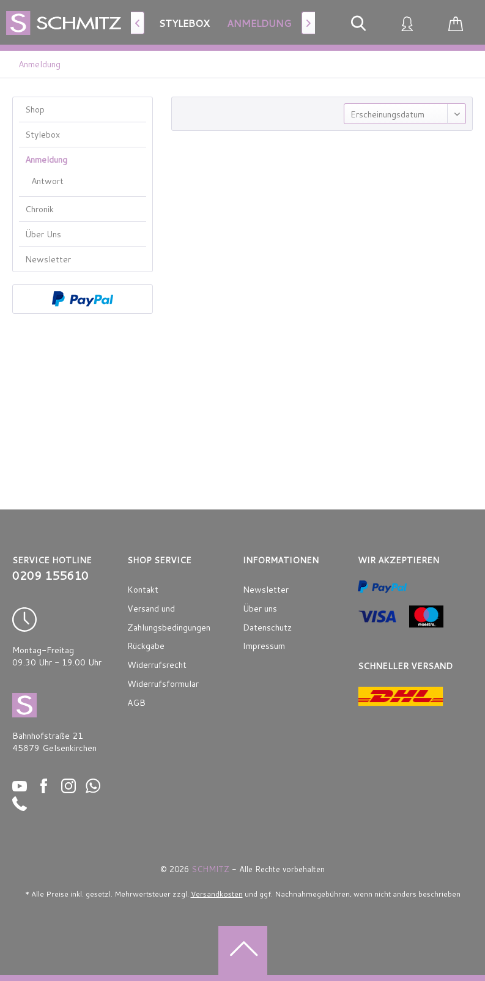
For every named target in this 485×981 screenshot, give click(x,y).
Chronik (39, 209)
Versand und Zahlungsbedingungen (168, 618)
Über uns (260, 608)
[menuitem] (184, 23)
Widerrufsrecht (157, 665)
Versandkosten (217, 894)
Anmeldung (46, 160)
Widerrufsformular (163, 684)
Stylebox (42, 134)
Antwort (47, 181)
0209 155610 (50, 575)
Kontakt (142, 589)
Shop (35, 109)
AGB (136, 703)
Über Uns (43, 234)
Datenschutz (267, 627)
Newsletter (48, 259)
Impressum (264, 646)
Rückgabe (146, 646)
